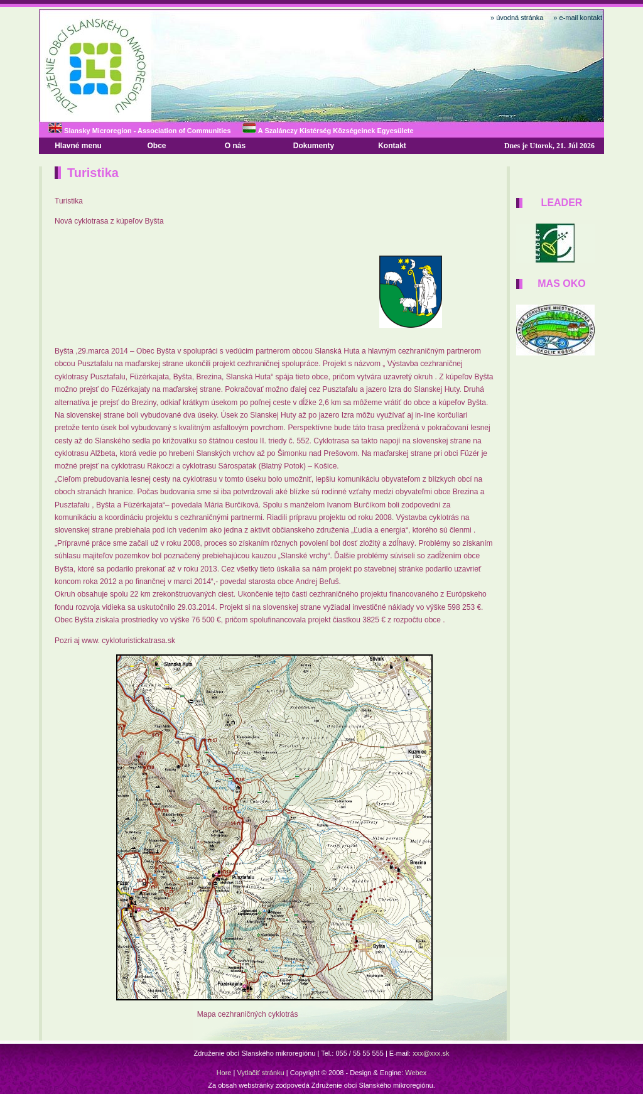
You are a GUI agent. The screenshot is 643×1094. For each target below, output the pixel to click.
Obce (156, 145)
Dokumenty (313, 145)
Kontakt (392, 145)
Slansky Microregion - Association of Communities (139, 130)
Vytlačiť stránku (260, 1072)
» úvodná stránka (516, 17)
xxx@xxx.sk (431, 1053)
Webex (415, 1072)
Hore (224, 1072)
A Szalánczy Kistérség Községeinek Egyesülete (327, 130)
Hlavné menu (78, 145)
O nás (235, 145)
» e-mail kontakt (577, 17)
